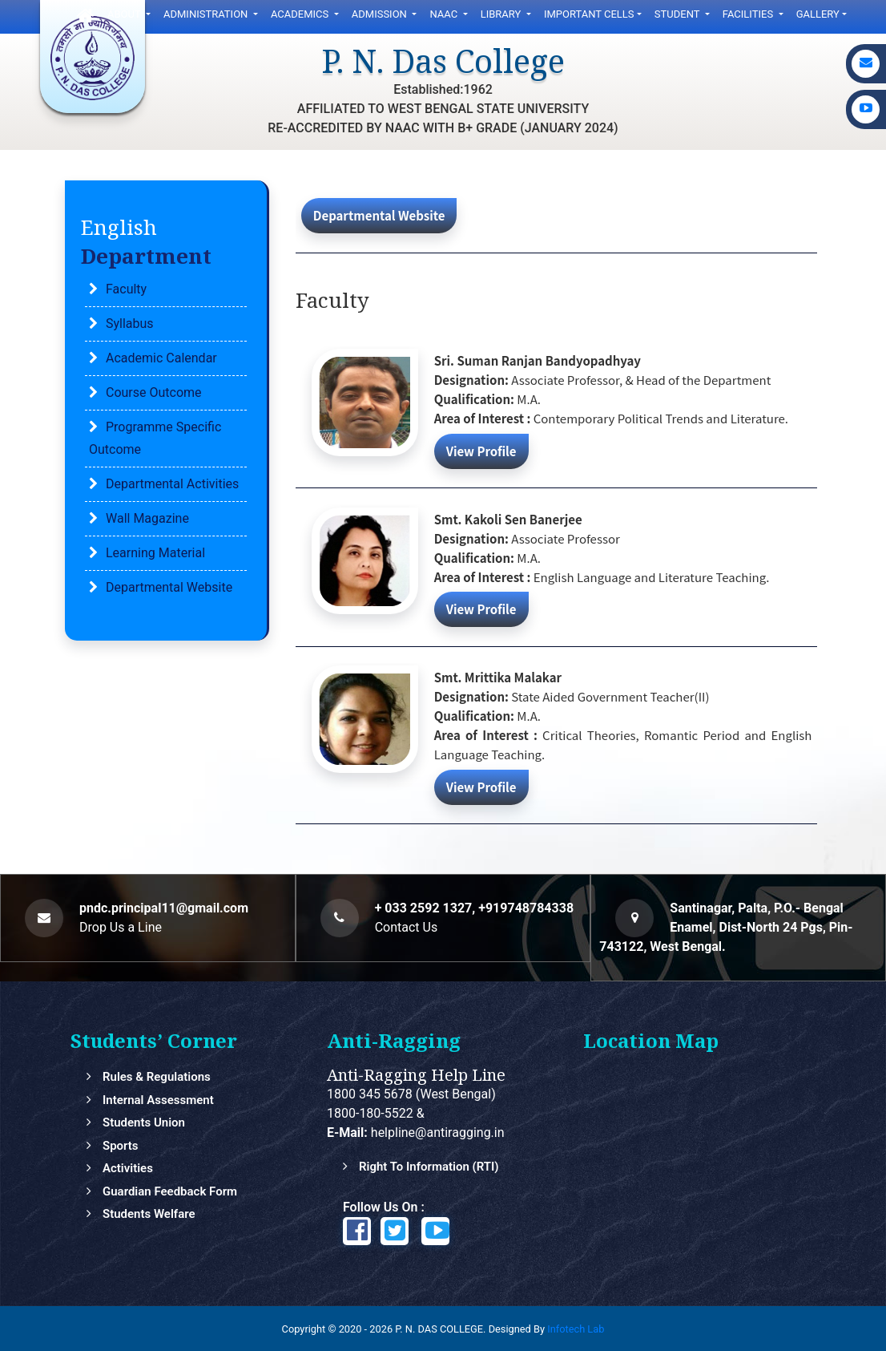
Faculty (126, 289)
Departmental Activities (172, 483)
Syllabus (130, 323)
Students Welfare (149, 1214)
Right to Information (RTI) (429, 1166)
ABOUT (125, 14)
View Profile (481, 450)
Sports (121, 1146)
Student (678, 14)
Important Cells (589, 14)
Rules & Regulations (157, 1077)
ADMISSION (380, 14)
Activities (128, 1168)
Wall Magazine (147, 518)
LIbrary (502, 14)
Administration (207, 14)
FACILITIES (749, 14)
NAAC (444, 14)
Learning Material (155, 552)
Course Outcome (154, 392)
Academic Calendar (161, 358)
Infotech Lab (575, 1329)
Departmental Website (169, 587)
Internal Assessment (158, 1100)
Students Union (144, 1122)
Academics (301, 14)
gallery (818, 14)
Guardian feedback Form (170, 1191)
